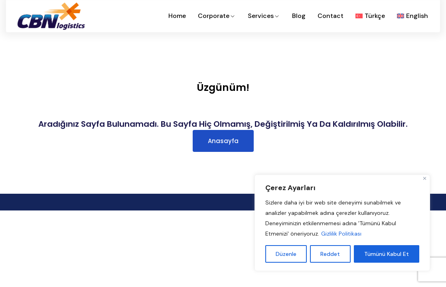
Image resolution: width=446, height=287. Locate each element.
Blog (299, 16)
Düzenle (286, 254)
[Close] (424, 178)
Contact (330, 16)
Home (177, 16)
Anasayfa (223, 141)
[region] (342, 223)
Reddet (330, 254)
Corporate (217, 16)
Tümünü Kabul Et (386, 254)
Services (264, 16)
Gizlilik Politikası (341, 233)
